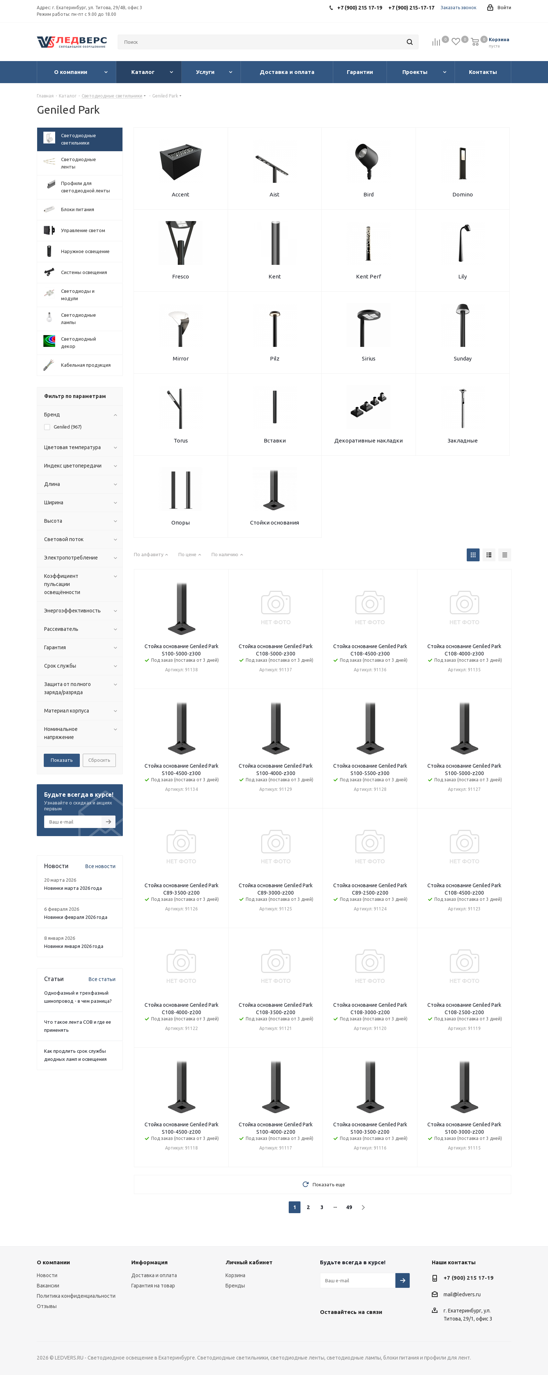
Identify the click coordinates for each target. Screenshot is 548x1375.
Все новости (100, 866)
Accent (180, 194)
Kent (274, 276)
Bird (368, 194)
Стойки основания (274, 522)
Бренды (235, 1286)
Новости (47, 1275)
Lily (462, 276)
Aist (275, 194)
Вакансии (48, 1286)
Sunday (463, 358)
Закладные (463, 440)
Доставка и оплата (154, 1275)
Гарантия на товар (153, 1286)
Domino (462, 194)
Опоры (180, 522)
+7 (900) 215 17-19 (469, 1278)
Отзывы (47, 1306)
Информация (149, 1262)
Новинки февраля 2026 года (75, 917)
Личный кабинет (249, 1262)
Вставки (275, 440)
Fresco (180, 276)
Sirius (369, 358)
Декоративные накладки (368, 440)
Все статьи (102, 979)
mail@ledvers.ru (462, 1294)
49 (349, 1207)
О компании (53, 1262)
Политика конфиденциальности (76, 1296)
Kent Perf (368, 276)
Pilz (275, 358)
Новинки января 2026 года (73, 946)
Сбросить (99, 760)
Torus (181, 440)
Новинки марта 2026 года (73, 888)
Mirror (181, 358)
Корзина (235, 1275)
